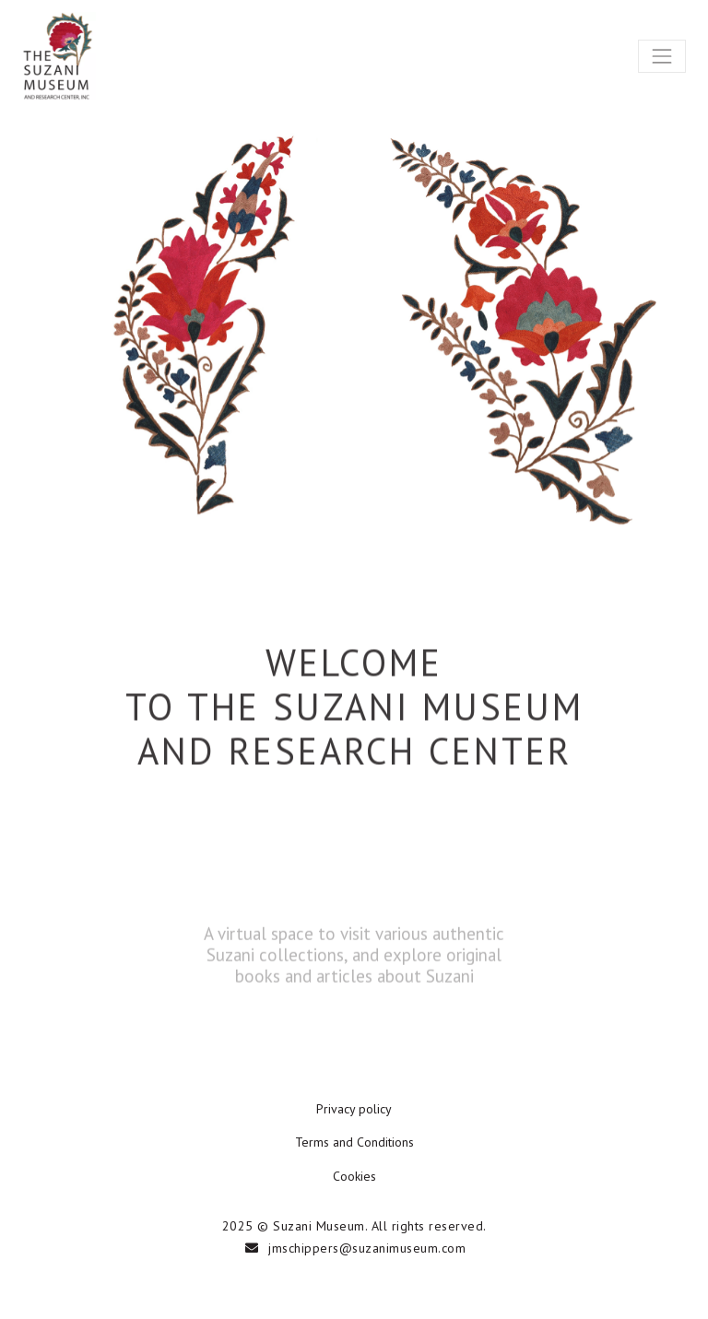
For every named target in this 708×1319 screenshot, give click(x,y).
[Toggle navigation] (662, 56)
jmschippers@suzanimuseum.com (367, 1248)
